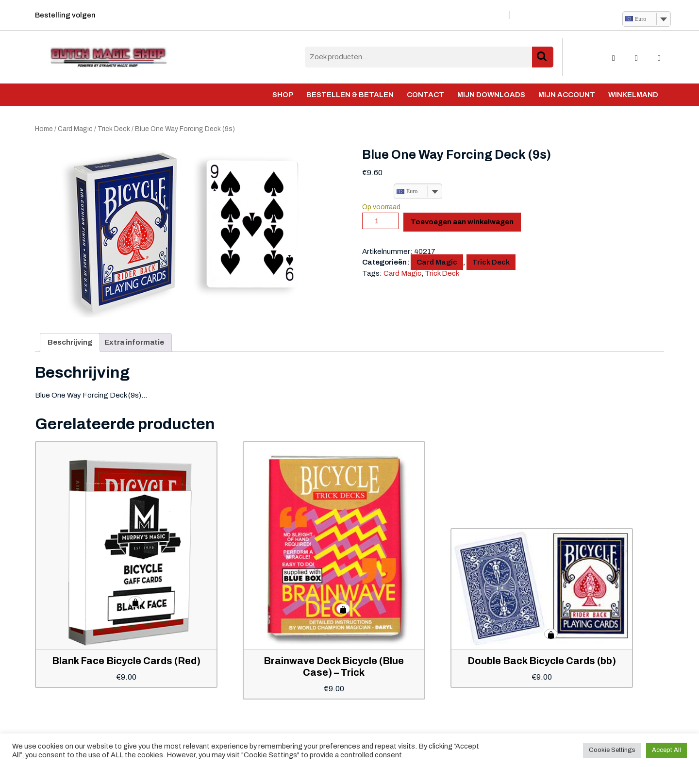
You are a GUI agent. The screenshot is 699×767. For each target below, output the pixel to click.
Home (44, 129)
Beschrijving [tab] (70, 342)
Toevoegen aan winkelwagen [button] (135, 601)
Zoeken (542, 57)
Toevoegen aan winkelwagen (462, 222)
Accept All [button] (666, 750)
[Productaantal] (380, 221)
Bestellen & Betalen (350, 95)
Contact (425, 95)
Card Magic (75, 129)
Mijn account (566, 95)
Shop (282, 95)
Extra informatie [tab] (134, 342)
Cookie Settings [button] (612, 750)
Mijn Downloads (491, 95)
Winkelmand (633, 95)
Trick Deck (114, 129)
